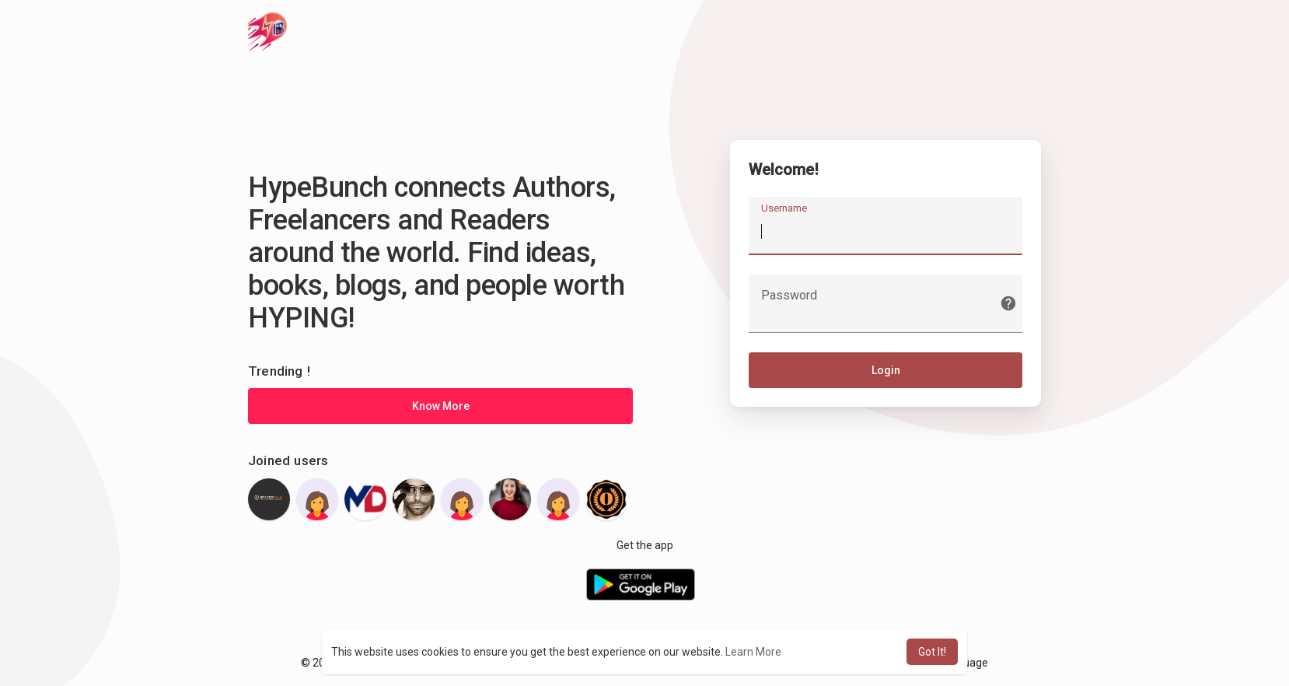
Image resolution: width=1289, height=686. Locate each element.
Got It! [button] (932, 652)
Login (886, 371)
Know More (441, 406)
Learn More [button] (753, 652)
